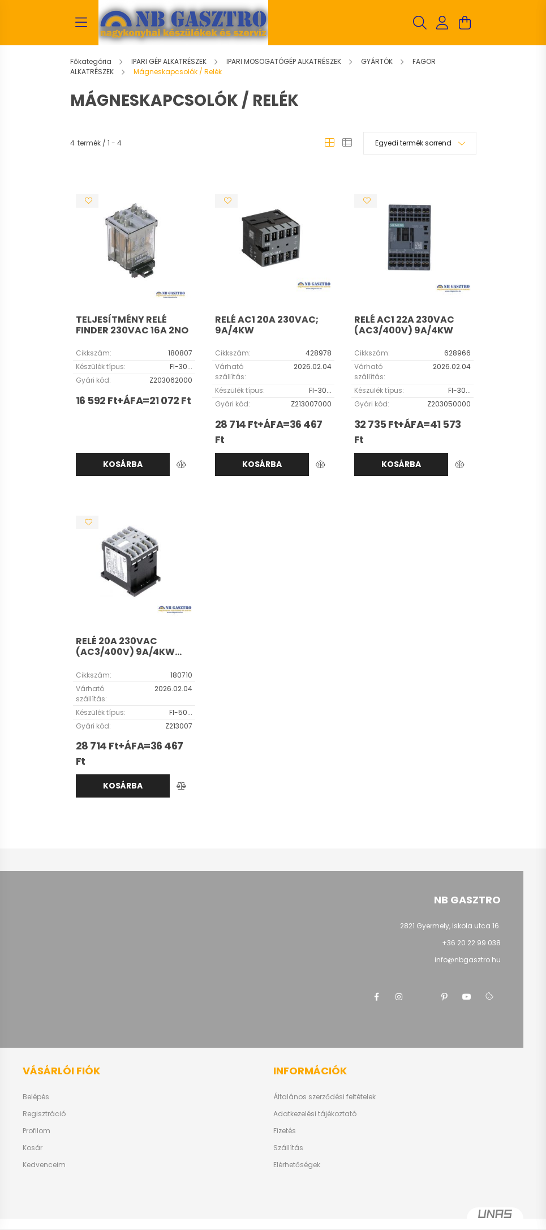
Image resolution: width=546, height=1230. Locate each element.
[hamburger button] (81, 22)
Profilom (36, 1131)
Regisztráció (44, 1114)
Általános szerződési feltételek (324, 1097)
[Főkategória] (91, 61)
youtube (466, 996)
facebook (376, 996)
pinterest (444, 996)
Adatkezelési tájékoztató (314, 1114)
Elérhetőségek (296, 1165)
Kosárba (123, 464)
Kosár (32, 1148)
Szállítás (288, 1148)
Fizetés (284, 1131)
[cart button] (465, 22)
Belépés (36, 1097)
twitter (421, 996)
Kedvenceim (44, 1165)
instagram (399, 996)
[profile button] (442, 22)
